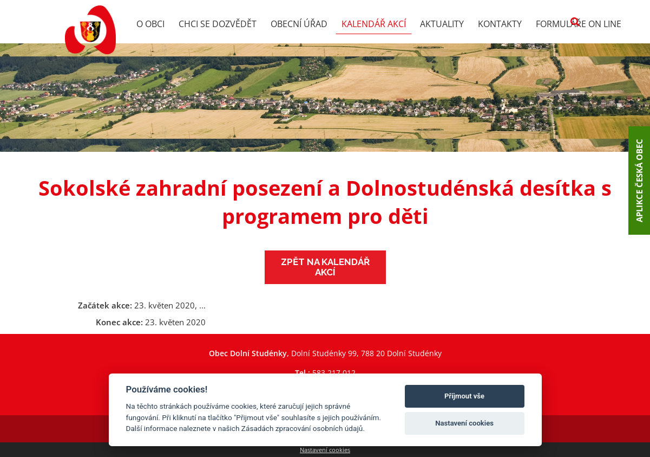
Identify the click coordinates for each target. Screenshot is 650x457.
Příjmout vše (464, 396)
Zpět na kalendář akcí (325, 267)
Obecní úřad (299, 24)
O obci (150, 24)
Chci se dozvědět (218, 24)
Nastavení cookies (325, 450)
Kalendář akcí (374, 24)
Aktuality (442, 24)
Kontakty (500, 24)
